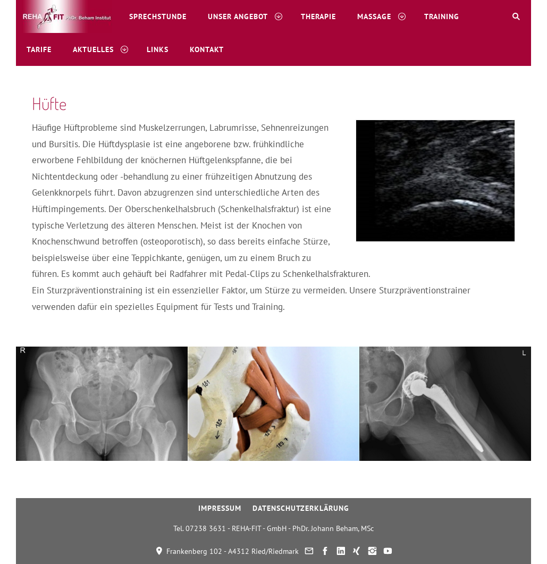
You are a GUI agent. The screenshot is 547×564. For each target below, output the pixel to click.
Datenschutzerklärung (301, 508)
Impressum (219, 508)
